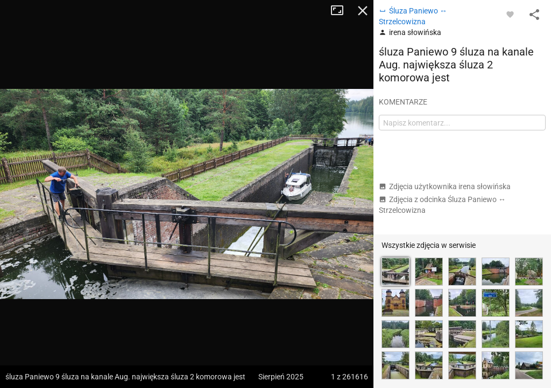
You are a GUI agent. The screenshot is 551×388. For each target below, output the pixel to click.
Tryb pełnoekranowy (341, 11)
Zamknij (362, 11)
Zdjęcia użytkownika (445, 186)
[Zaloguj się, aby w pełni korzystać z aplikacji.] (510, 14)
